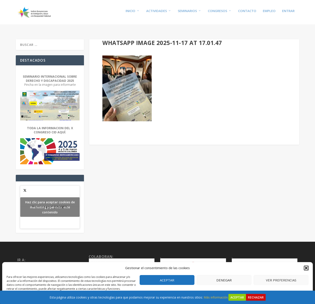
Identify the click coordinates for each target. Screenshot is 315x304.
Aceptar (167, 280)
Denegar (224, 280)
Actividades (156, 14)
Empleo (269, 14)
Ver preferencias (281, 280)
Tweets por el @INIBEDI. (50, 203)
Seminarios (187, 14)
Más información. (216, 297)
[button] (306, 268)
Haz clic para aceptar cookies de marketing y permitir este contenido (50, 204)
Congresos (217, 14)
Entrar (288, 14)
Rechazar (256, 297)
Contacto (247, 14)
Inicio (130, 14)
